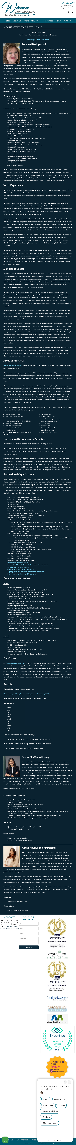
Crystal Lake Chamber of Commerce (20, 569)
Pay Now (67, 21)
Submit (29, 947)
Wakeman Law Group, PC (12, 365)
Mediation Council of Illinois (17, 562)
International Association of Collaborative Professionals (27, 565)
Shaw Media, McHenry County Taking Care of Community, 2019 (26, 694)
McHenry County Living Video (38, 39)
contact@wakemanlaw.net (66, 8)
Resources (48, 21)
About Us (17, 21)
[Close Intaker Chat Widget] (69, 1082)
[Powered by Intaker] (59, 1140)
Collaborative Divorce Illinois (18, 567)
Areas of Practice (32, 21)
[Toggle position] (65, 1082)
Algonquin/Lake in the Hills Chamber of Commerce (25, 572)
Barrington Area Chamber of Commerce (21, 574)
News (58, 21)
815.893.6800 (68, 2)
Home (7, 21)
